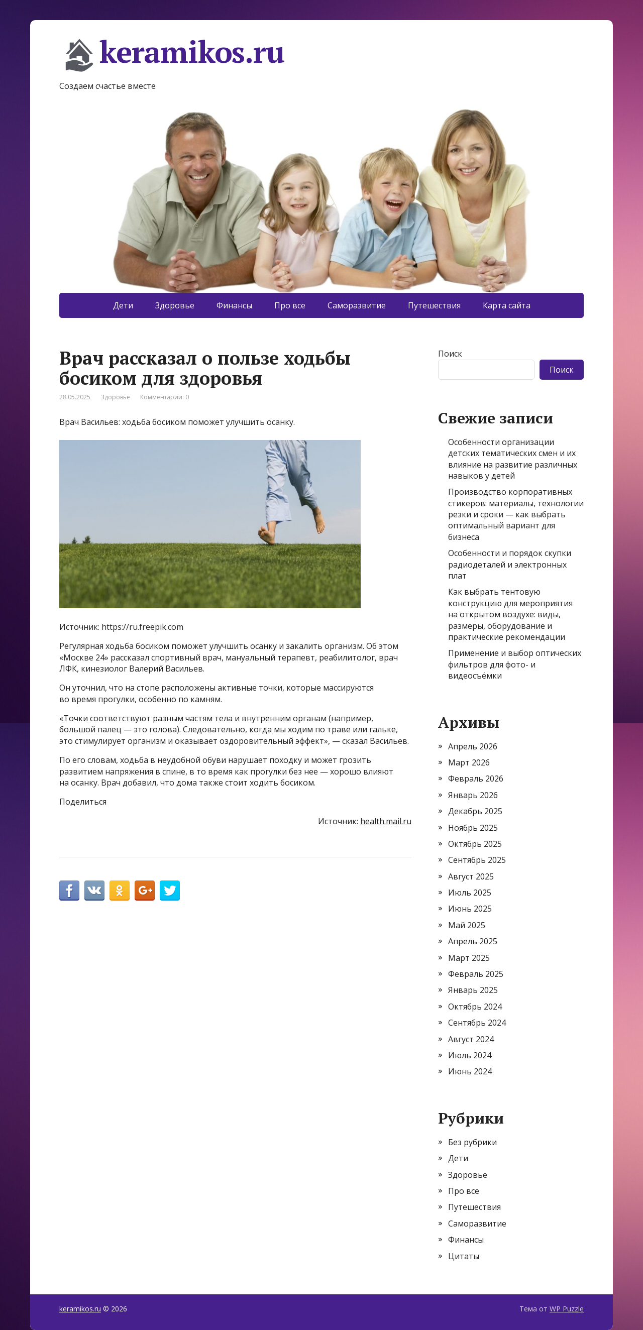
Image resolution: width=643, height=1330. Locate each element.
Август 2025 (471, 876)
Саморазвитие (357, 305)
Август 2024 (471, 1039)
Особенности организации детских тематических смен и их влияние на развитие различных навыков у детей (512, 458)
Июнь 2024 (470, 1071)
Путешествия (434, 305)
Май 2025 (466, 925)
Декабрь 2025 (475, 811)
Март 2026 (469, 762)
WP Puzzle (567, 1308)
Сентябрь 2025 (477, 859)
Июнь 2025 (470, 908)
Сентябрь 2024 (477, 1022)
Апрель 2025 (472, 941)
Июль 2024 (469, 1055)
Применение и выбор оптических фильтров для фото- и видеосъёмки (514, 664)
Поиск (450, 353)
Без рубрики (472, 1142)
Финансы (234, 305)
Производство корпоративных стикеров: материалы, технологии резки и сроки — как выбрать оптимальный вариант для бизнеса (516, 514)
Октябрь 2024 (475, 1006)
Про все (289, 305)
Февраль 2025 (475, 973)
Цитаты (463, 1256)
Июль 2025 (469, 892)
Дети (123, 305)
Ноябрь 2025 (473, 827)
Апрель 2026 (472, 746)
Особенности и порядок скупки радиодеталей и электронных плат (509, 564)
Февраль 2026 (475, 778)
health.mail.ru (385, 821)
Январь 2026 (473, 795)
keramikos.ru (171, 55)
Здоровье (174, 305)
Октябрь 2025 (475, 843)
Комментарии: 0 (164, 397)
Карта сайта (506, 305)
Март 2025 (469, 957)
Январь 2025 (473, 989)
